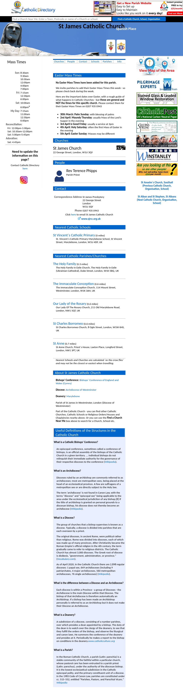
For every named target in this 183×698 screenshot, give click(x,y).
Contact (83, 61)
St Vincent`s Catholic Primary (74, 235)
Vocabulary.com (66, 559)
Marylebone (73, 396)
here (25, 168)
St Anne (58, 343)
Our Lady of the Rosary (69, 303)
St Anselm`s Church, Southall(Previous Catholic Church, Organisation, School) (157, 185)
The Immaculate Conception (73, 284)
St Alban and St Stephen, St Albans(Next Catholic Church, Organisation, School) (157, 200)
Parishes (107, 61)
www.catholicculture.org (101, 641)
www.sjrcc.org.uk (89, 218)
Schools (95, 61)
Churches (59, 61)
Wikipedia (110, 461)
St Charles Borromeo (68, 323)
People (71, 61)
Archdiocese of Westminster (81, 389)
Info (119, 61)
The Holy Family (64, 264)
